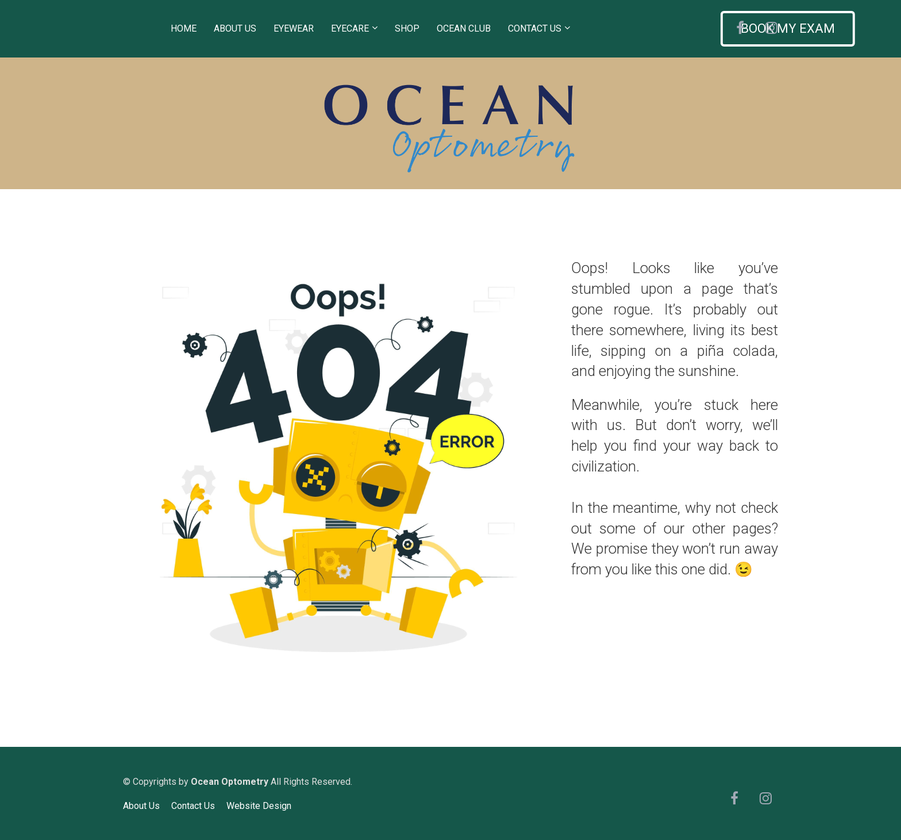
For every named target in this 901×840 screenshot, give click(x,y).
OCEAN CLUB (464, 28)
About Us (141, 805)
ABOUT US (235, 28)
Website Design (258, 805)
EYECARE (350, 28)
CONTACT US (534, 28)
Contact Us (193, 805)
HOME (184, 28)
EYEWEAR (294, 28)
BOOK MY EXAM (654, 28)
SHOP (407, 28)
